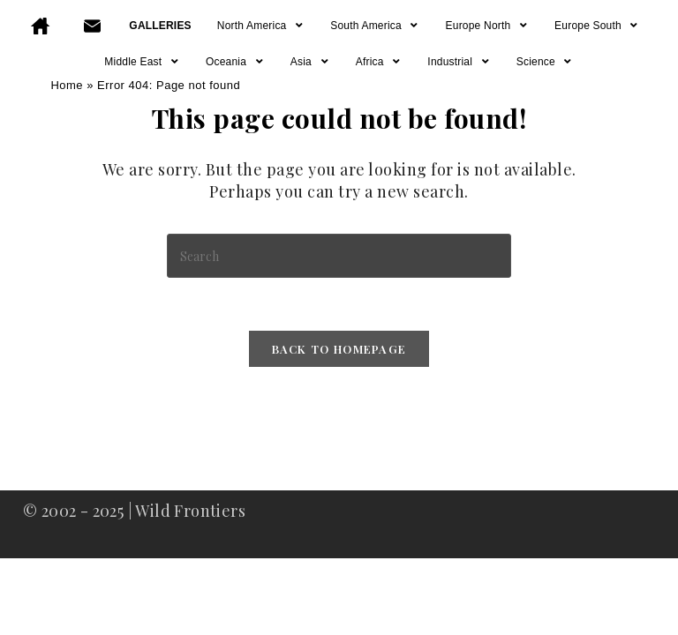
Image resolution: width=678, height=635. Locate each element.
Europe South (597, 26)
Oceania (235, 62)
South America (374, 26)
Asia (310, 62)
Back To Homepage (339, 348)
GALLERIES (160, 25)
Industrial (458, 62)
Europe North (488, 26)
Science (545, 62)
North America (261, 26)
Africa (379, 62)
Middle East (142, 62)
